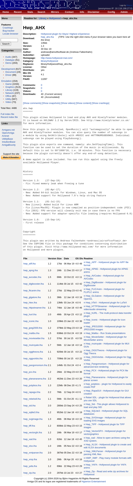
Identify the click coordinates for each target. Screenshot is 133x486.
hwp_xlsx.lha (30, 446)
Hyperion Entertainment (94, 481)
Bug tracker (7, 30)
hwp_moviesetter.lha (34, 338)
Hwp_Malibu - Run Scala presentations (106, 333)
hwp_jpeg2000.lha (32, 328)
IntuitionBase (8, 142)
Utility (8, 99)
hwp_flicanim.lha (31, 290)
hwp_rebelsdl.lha (32, 399)
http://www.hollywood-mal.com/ (57, 58)
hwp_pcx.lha (29, 372)
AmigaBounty (9, 145)
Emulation (6, 81)
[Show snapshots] (51, 103)
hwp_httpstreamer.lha (34, 307)
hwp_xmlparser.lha (33, 452)
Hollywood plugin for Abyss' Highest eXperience (65, 34)
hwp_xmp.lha (30, 459)
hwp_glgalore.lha (32, 297)
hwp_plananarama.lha (34, 378)
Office (8, 96)
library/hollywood (49, 61)
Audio (8, 57)
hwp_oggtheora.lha (33, 351)
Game (8, 84)
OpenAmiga (8, 132)
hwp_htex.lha (30, 302)
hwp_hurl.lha (30, 314)
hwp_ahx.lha (47, 37)
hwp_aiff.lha (29, 263)
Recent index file (9, 117)
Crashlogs (7, 27)
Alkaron (129, 5)
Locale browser (9, 33)
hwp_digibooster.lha (33, 283)
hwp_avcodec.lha (32, 277)
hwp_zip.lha (29, 472)
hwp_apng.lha (30, 270)
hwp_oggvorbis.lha (33, 358)
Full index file (7, 114)
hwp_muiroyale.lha (33, 345)
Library (8, 90)
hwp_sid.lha (29, 405)
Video (8, 102)
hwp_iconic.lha (30, 321)
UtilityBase (7, 139)
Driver (8, 75)
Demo (8, 63)
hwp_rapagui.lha (31, 392)
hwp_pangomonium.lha (35, 365)
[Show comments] (32, 103)
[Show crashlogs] (100, 103)
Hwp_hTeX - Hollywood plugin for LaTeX (106, 302)
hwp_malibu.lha (31, 333)
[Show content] (83, 103)
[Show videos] (68, 103)
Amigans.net (8, 129)
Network (9, 93)
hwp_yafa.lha (30, 466)
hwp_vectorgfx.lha (32, 432)
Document (10, 72)
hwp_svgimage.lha (33, 419)
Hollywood (55, 18)
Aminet (5, 136)
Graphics (10, 87)
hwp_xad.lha (29, 439)
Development (8, 69)
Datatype (10, 60)
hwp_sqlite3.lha (31, 412)
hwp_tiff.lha (29, 425)
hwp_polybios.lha (32, 385)
